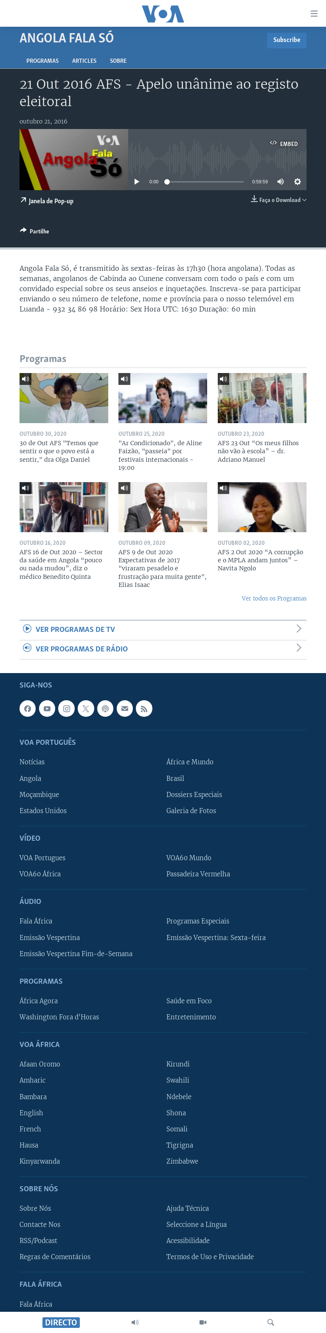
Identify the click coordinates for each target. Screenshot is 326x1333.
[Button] (34, 233)
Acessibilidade (188, 1241)
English (31, 1113)
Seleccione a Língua (196, 1225)
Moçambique (39, 794)
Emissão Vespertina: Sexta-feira (216, 937)
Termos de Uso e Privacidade (210, 1257)
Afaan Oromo (40, 1064)
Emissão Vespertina (50, 937)
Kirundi (178, 1064)
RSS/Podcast (38, 1241)
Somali (177, 1129)
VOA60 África (40, 874)
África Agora (39, 1001)
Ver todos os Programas (274, 598)
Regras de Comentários (55, 1257)
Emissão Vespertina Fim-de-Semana (76, 953)
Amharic (32, 1080)
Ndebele (178, 1096)
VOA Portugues (42, 858)
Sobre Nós (35, 1208)
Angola (30, 778)
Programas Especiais (197, 921)
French (30, 1129)
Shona (176, 1113)
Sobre (118, 61)
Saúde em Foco (189, 1001)
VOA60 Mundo (188, 858)
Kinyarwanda (40, 1161)
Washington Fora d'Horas (59, 1017)
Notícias (32, 762)
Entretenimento (191, 1017)
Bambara (33, 1096)
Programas (42, 61)
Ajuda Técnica (187, 1208)
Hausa (29, 1145)
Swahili (177, 1080)
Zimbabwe (182, 1161)
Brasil (175, 778)
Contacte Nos (40, 1225)
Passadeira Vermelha (198, 874)
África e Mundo (190, 762)
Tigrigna (179, 1145)
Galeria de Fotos (191, 811)
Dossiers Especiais (194, 794)
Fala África (36, 921)
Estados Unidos (43, 811)
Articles (84, 61)
